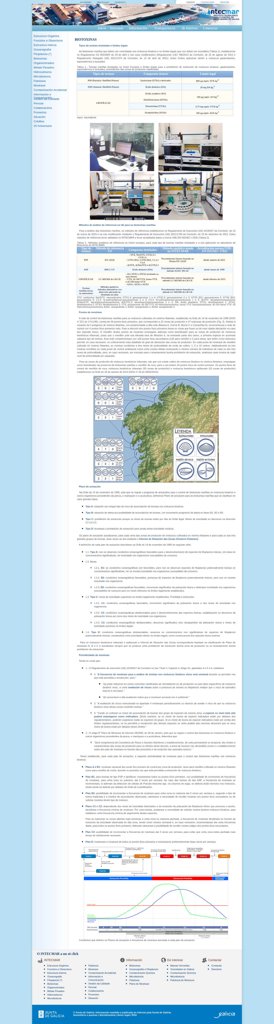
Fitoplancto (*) (43, 54)
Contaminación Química (142, 973)
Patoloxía (40, 81)
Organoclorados (44, 63)
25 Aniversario (43, 125)
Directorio (216, 969)
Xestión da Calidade (46, 99)
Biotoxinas (40, 58)
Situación (39, 116)
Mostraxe (39, 85)
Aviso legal (123, 1015)
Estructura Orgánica (46, 36)
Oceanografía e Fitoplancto (143, 969)
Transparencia (164, 28)
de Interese (190, 28)
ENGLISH (224, 2)
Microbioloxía (42, 76)
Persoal (38, 103)
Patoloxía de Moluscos (182, 980)
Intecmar (117, 28)
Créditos (39, 121)
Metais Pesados (44, 67)
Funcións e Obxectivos (48, 40)
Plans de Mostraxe (139, 984)
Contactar (210, 28)
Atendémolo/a (120, 2)
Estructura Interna (45, 45)
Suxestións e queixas (85, 1015)
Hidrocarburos (43, 72)
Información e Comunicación (43, 96)
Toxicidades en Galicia (182, 969)
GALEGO (190, 2)
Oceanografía (42, 49)
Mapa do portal (103, 2)
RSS (134, 1015)
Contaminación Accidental (50, 90)
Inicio (102, 28)
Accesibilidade (85, 2)
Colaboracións (43, 108)
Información (138, 28)
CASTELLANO (207, 2)
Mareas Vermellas (180, 965)
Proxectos (40, 112)
